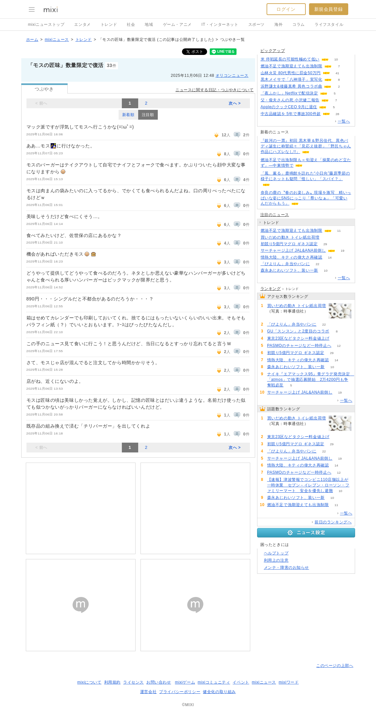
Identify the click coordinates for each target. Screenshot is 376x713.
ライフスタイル (329, 24)
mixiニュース (57, 39)
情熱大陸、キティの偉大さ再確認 (291, 257)
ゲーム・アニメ (177, 24)
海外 (278, 24)
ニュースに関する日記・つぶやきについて (214, 90)
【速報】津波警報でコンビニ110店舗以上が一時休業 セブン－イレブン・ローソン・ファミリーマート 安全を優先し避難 (308, 485)
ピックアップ (272, 50)
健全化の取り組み (219, 691)
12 (339, 346)
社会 (131, 24)
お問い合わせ (158, 682)
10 (336, 59)
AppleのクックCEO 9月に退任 (289, 107)
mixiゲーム (185, 682)
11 (339, 230)
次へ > (235, 103)
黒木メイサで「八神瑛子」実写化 (291, 79)
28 (337, 114)
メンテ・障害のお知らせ (286, 567)
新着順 (128, 114)
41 (337, 73)
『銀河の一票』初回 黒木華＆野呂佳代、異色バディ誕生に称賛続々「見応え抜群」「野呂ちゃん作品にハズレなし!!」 (306, 146)
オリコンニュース (232, 75)
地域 (149, 24)
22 (317, 264)
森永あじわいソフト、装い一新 (289, 270)
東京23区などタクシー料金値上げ (298, 338)
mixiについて (89, 682)
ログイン (285, 9)
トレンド (109, 24)
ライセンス (133, 682)
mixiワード (289, 682)
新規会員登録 (328, 9)
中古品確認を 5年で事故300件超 (291, 113)
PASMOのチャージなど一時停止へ (299, 345)
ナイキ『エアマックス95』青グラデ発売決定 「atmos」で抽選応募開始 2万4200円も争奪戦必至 (310, 379)
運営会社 (148, 691)
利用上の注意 (276, 560)
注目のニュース (274, 214)
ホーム (32, 39)
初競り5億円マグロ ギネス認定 (289, 244)
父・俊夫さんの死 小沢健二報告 (290, 100)
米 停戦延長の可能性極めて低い (290, 59)
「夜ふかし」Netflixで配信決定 (289, 93)
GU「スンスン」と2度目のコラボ (298, 331)
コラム (298, 24)
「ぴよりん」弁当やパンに (285, 264)
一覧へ (344, 121)
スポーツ (256, 24)
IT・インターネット (220, 24)
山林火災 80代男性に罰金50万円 (291, 73)
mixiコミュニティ (214, 682)
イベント (241, 682)
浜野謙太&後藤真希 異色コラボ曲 (291, 86)
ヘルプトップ (276, 553)
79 (337, 338)
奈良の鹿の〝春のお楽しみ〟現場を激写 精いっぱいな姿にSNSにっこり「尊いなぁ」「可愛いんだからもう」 (306, 198)
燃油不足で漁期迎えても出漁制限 (291, 66)
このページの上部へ (334, 665)
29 (325, 244)
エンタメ (82, 24)
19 (342, 250)
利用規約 (112, 682)
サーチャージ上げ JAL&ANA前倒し (293, 250)
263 (327, 237)
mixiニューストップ (46, 24)
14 (330, 257)
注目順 (148, 114)
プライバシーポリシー (179, 691)
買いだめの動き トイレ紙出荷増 (290, 237)
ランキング (270, 288)
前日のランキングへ (333, 522)
